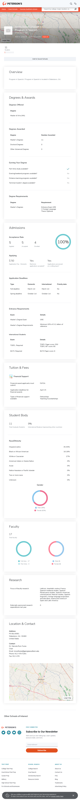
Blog (56, 779)
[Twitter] (3, 732)
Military (4, 779)
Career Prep (5, 776)
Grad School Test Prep (9, 772)
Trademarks (59, 783)
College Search (33, 768)
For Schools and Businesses (11, 786)
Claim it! (45, 37)
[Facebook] (9, 732)
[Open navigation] (75, 3)
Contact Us (58, 772)
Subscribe (42, 750)
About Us (58, 768)
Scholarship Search (34, 776)
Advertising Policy (60, 786)
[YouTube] (14, 732)
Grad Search (32, 772)
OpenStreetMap (66, 13)
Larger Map (6, 40)
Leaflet (55, 13)
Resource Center (33, 779)
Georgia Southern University (30, 9)
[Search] (71, 3)
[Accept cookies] (71, 795)
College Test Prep (7, 768)
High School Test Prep (9, 783)
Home (4, 9)
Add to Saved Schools (40, 59)
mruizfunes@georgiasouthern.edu (26, 651)
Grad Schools (13, 9)
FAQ (56, 776)
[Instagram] (19, 732)
